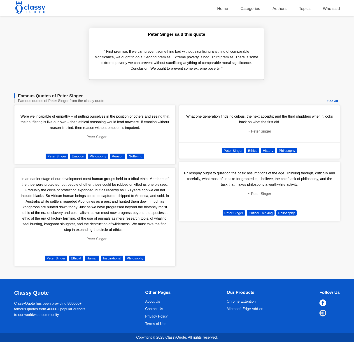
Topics (304, 8)
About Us (152, 301)
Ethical (76, 258)
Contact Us (154, 309)
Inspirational (112, 258)
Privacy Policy (156, 316)
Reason (117, 156)
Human (91, 258)
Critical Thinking (260, 213)
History (268, 150)
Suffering (135, 156)
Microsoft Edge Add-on (245, 309)
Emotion (78, 156)
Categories (250, 8)
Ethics (252, 150)
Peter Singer (56, 156)
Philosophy (98, 156)
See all (332, 101)
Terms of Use (155, 324)
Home (222, 8)
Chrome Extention (241, 301)
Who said (331, 8)
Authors (279, 8)
